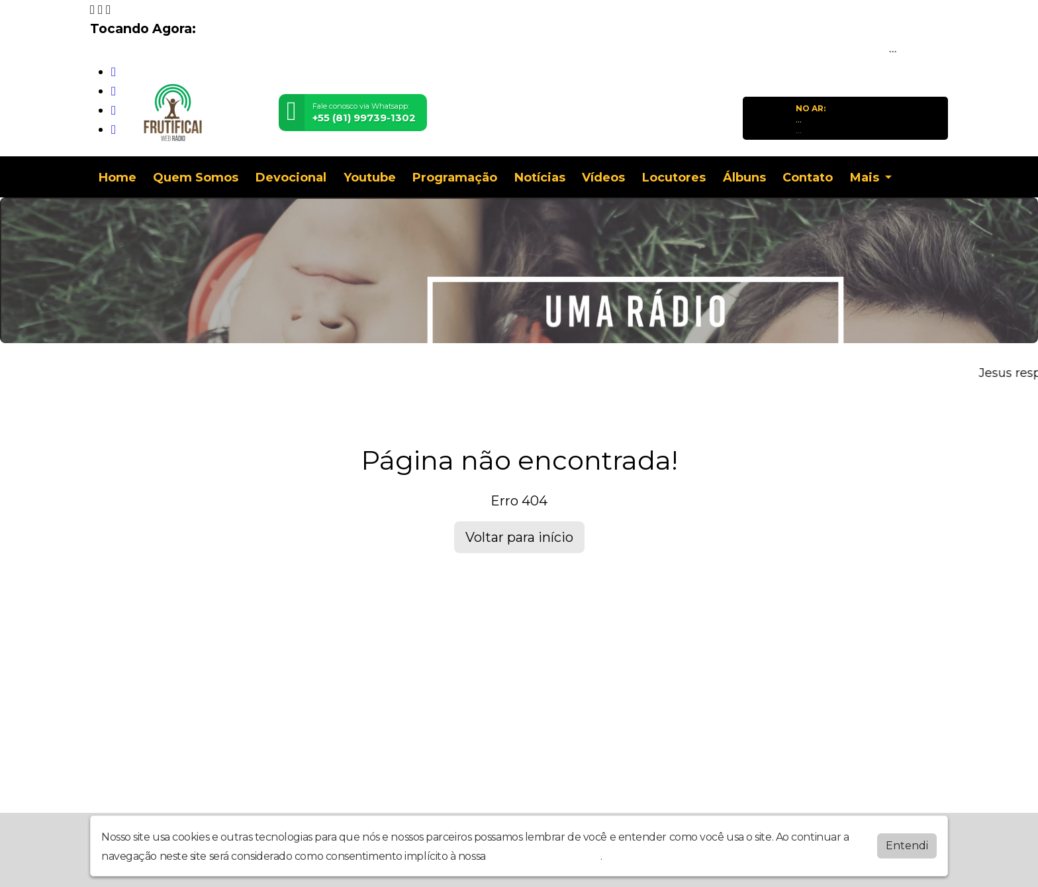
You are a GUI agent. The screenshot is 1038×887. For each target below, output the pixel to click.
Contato (807, 177)
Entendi (907, 845)
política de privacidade (544, 856)
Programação (454, 177)
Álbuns (744, 177)
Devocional (291, 177)
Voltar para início (519, 537)
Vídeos (603, 177)
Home (117, 177)
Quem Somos (195, 177)
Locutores (674, 177)
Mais (866, 177)
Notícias (539, 177)
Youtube (370, 177)
